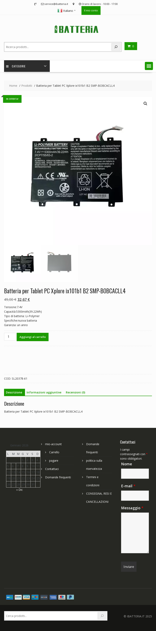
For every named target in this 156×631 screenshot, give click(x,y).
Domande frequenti (58, 477)
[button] (149, 66)
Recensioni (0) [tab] (75, 392)
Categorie (16, 66)
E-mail (128, 485)
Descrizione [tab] (14, 392)
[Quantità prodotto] (10, 337)
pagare (53, 460)
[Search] (116, 47)
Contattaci (52, 469)
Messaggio (132, 507)
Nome (126, 463)
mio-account (53, 444)
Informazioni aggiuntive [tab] (44, 392)
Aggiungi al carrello (33, 337)
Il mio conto (91, 10)
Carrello (54, 452)
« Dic (19, 490)
